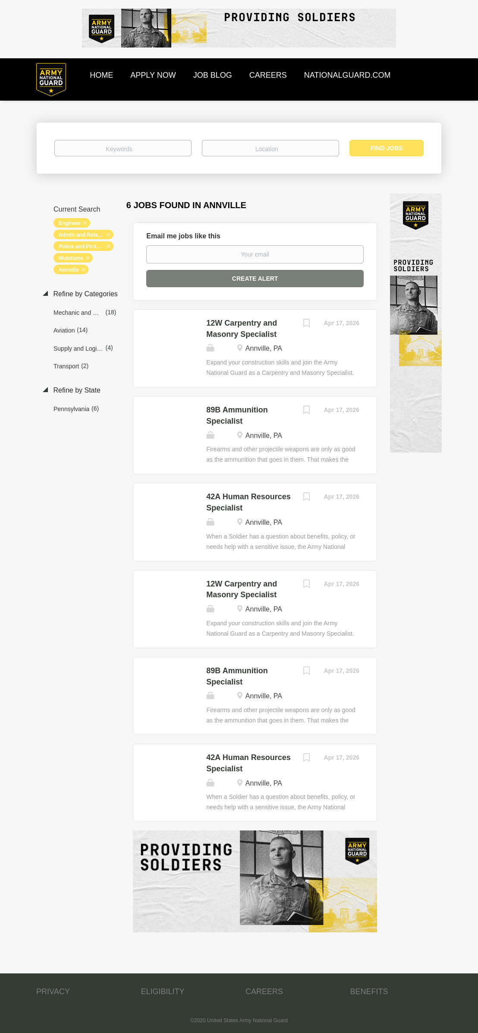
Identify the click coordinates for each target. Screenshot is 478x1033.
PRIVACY (53, 991)
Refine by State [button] (76, 390)
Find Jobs (387, 148)
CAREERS (264, 991)
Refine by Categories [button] (84, 294)
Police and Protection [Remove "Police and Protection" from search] (85, 247)
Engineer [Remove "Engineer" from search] (70, 223)
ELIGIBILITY (163, 991)
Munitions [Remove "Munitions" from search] (71, 258)
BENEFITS (369, 991)
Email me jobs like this (183, 236)
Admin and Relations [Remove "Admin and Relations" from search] (84, 235)
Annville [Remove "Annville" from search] (69, 270)
